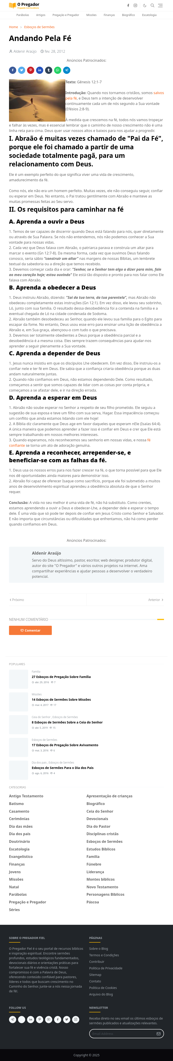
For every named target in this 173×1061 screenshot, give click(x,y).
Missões (91, 15)
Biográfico (128, 15)
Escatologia (149, 15)
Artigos (40, 15)
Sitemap (95, 975)
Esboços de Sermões (65, 717)
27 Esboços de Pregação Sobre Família (61, 677)
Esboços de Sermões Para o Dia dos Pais (62, 768)
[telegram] (12, 1019)
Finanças (109, 15)
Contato (95, 981)
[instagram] (135, 5)
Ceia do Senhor (41, 717)
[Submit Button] (159, 1033)
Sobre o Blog (98, 948)
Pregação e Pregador (65, 15)
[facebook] (128, 5)
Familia (36, 671)
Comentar (30, 630)
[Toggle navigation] (160, 5)
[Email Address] (122, 1033)
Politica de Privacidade (105, 968)
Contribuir (96, 961)
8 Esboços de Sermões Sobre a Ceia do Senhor (67, 722)
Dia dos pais (39, 762)
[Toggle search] (152, 5)
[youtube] (48, 1019)
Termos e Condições (104, 955)
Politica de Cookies (103, 988)
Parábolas (22, 15)
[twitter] (66, 1019)
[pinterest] (39, 1019)
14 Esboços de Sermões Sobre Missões (61, 699)
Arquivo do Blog (101, 994)
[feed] (21, 1019)
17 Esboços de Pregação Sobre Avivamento (65, 745)
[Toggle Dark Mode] (144, 5)
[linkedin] (30, 1019)
